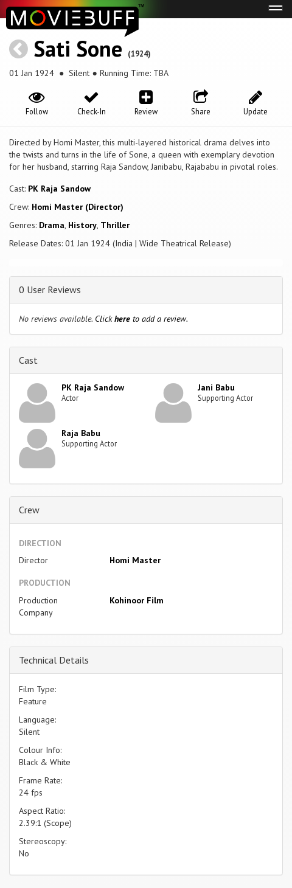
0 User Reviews (50, 289)
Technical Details (54, 660)
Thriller (115, 225)
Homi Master (135, 560)
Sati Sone (77, 48)
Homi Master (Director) (77, 206)
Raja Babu (80, 433)
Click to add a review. (141, 318)
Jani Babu (216, 387)
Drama (51, 225)
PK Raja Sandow (59, 188)
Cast (28, 360)
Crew (29, 510)
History (82, 225)
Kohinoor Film (136, 600)
